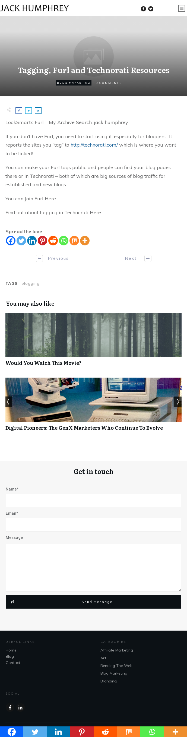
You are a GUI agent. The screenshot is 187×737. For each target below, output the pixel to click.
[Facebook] (10, 240)
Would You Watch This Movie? (93, 342)
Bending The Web (116, 665)
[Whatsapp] (63, 240)
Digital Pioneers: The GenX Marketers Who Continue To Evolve (93, 407)
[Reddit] (53, 240)
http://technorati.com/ (94, 145)
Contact (13, 662)
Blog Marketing (73, 82)
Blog (10, 656)
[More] (85, 240)
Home (11, 650)
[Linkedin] (32, 240)
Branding (108, 681)
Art (103, 658)
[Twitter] (21, 240)
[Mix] (74, 240)
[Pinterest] (42, 240)
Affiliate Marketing (116, 650)
